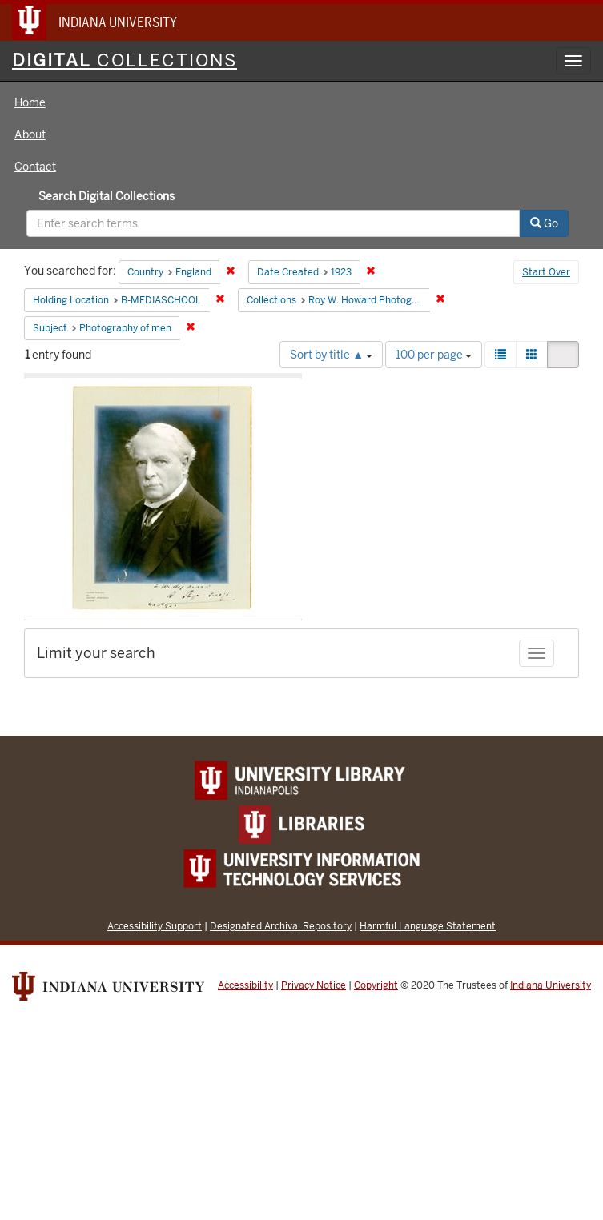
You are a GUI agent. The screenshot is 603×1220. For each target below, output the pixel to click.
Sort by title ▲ (331, 354)
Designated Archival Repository (281, 926)
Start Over (546, 272)
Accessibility (245, 985)
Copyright (376, 985)
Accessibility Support (154, 926)
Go (544, 223)
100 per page (434, 354)
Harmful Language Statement (428, 926)
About (30, 134)
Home (30, 102)
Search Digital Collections (106, 196)
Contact (35, 166)
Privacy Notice (313, 985)
